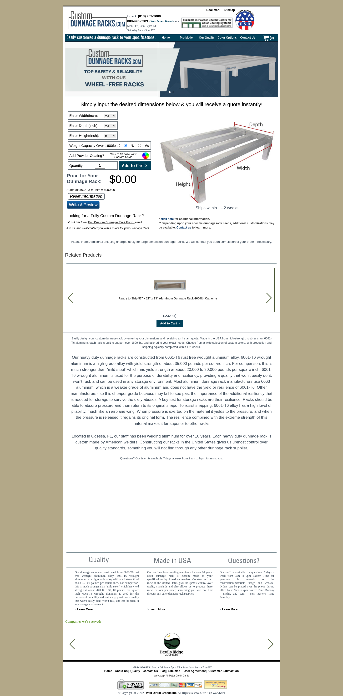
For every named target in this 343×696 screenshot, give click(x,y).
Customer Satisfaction (223, 671)
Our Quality (206, 37)
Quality (135, 671)
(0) (272, 38)
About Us (121, 671)
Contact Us (247, 37)
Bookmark (213, 10)
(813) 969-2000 (149, 16)
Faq (163, 671)
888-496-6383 (137, 21)
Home (166, 37)
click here (167, 219)
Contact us (184, 227)
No (132, 145)
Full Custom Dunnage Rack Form (111, 222)
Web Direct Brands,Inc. (161, 693)
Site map (174, 671)
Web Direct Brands (162, 21)
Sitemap (229, 10)
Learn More (84, 609)
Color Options (227, 37)
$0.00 (123, 179)
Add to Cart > (170, 323)
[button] (170, 92)
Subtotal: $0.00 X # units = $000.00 (90, 190)
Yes (147, 145)
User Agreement (195, 671)
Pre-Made (186, 37)
